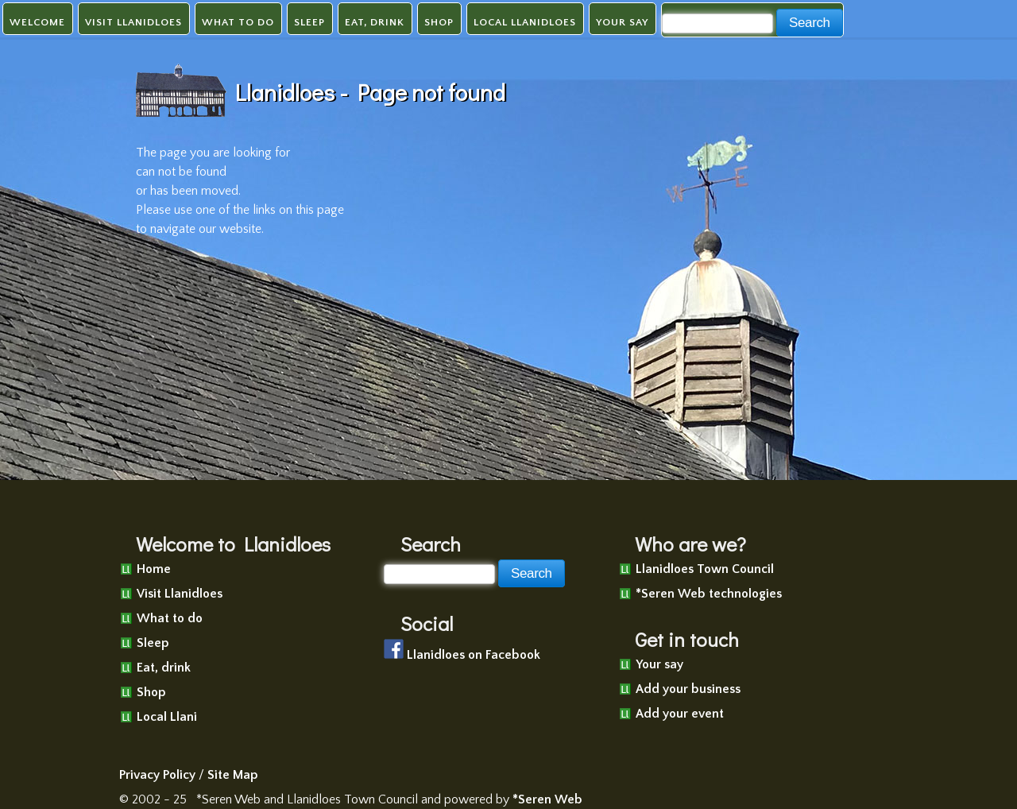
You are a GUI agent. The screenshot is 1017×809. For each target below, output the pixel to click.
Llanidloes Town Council (705, 569)
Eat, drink (374, 22)
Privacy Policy (157, 775)
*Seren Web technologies (709, 593)
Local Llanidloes (525, 22)
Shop (439, 22)
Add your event (680, 713)
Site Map (232, 775)
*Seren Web (547, 799)
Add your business (688, 689)
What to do (238, 22)
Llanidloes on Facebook (473, 655)
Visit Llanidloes (133, 22)
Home (154, 569)
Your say (622, 22)
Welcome (37, 22)
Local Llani (167, 717)
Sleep (309, 22)
